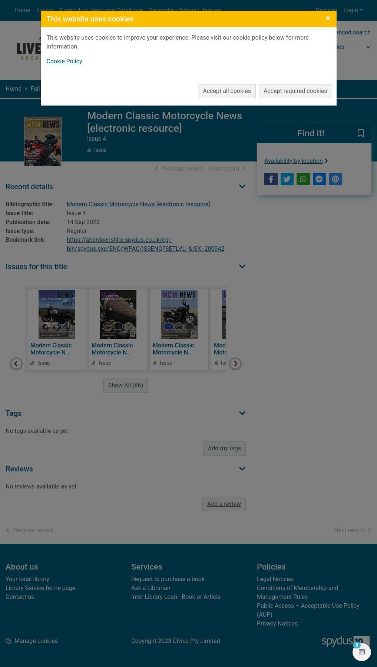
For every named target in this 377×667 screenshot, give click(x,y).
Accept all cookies (227, 90)
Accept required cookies (295, 90)
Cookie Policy (64, 61)
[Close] (328, 18)
